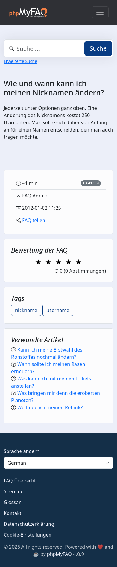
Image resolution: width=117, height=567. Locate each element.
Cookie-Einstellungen (27, 534)
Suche (98, 48)
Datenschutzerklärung (29, 524)
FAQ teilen (33, 220)
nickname (26, 310)
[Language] (58, 463)
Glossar (12, 502)
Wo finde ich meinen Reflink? (50, 407)
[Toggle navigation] (100, 12)
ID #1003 (91, 183)
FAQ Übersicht (20, 480)
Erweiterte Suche (20, 61)
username (57, 310)
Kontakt (12, 513)
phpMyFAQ (59, 554)
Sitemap (13, 491)
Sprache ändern (22, 451)
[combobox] (58, 48)
